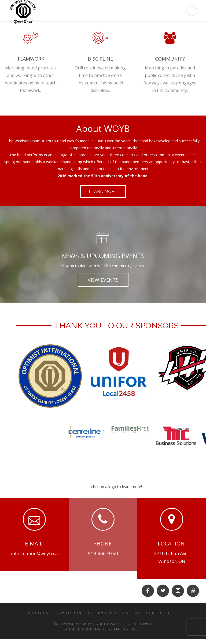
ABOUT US (38, 613)
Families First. (126, 629)
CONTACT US (159, 613)
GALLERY (131, 613)
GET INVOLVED (102, 613)
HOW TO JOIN (68, 613)
